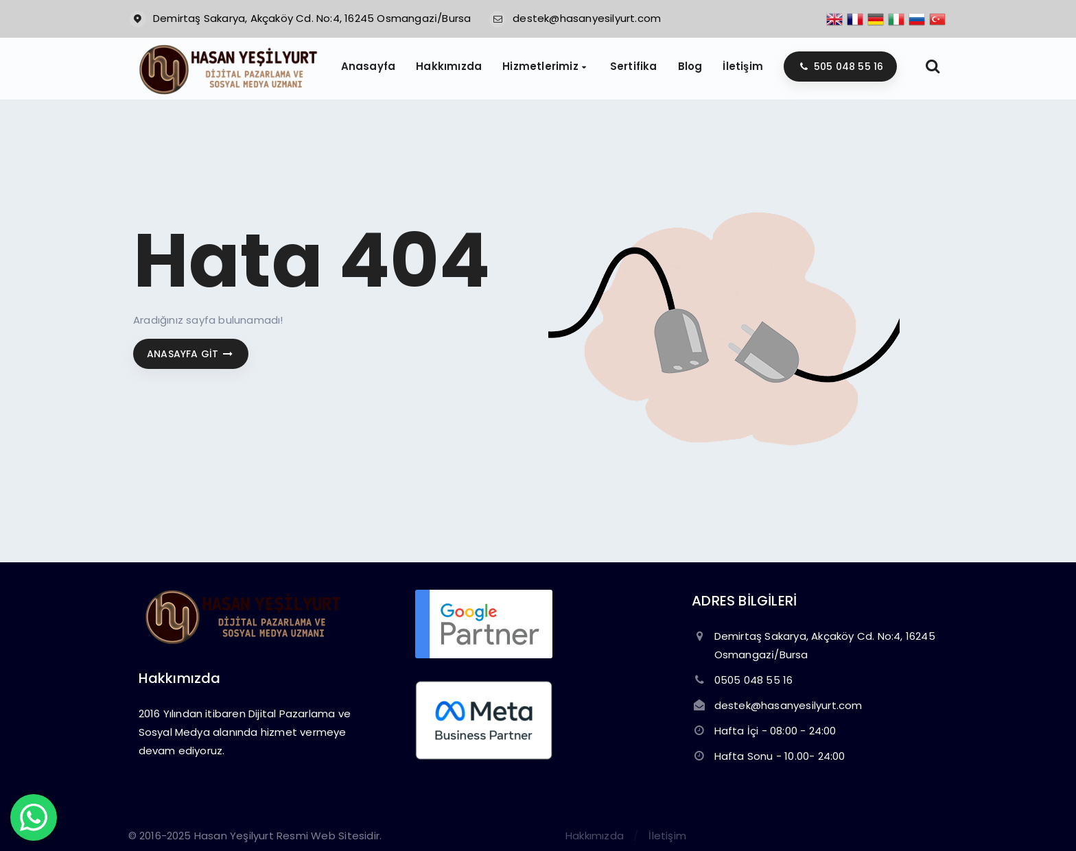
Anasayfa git (191, 354)
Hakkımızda (594, 835)
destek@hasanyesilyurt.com (587, 18)
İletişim (667, 835)
